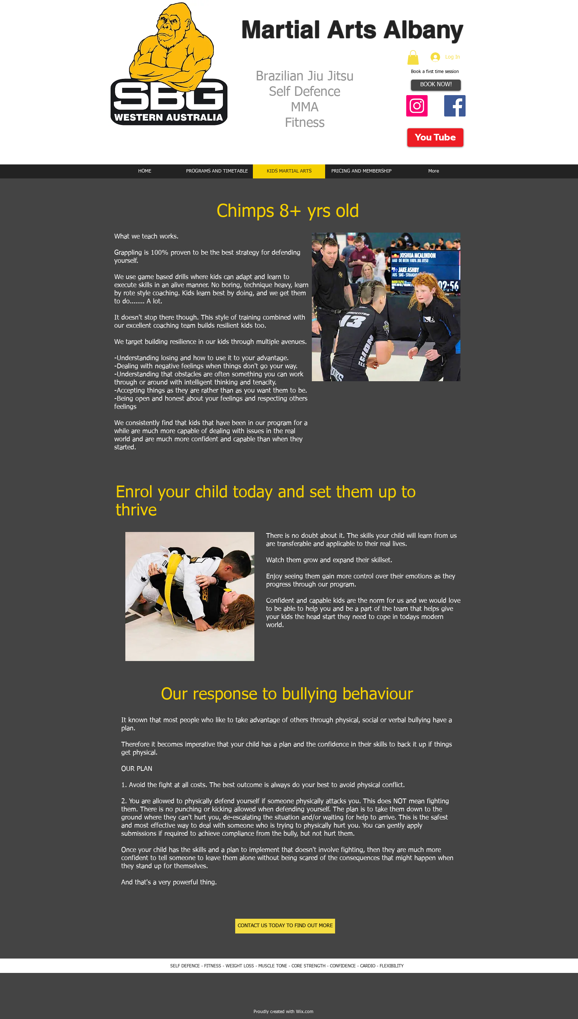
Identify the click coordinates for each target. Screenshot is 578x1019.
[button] (413, 57)
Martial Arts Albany (352, 29)
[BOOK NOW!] (436, 85)
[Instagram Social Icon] (417, 105)
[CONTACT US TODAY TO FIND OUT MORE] (285, 926)
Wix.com (304, 1012)
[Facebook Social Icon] (455, 105)
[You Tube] (435, 137)
